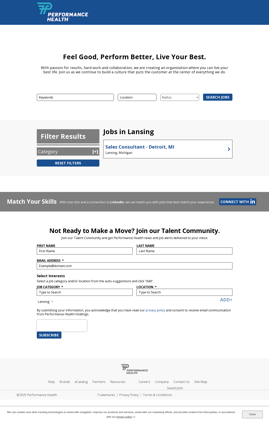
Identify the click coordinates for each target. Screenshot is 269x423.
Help (51, 382)
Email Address (50, 260)
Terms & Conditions (157, 395)
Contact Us (182, 382)
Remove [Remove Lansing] (52, 301)
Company (162, 382)
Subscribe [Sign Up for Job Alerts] (49, 335)
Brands (64, 382)
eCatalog (81, 382)
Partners (99, 382)
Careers (144, 382)
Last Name (145, 246)
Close (252, 414)
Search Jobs (217, 97)
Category (48, 151)
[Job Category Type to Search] (85, 292)
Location (147, 287)
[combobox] (137, 97)
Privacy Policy (129, 395)
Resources (117, 382)
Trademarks (106, 395)
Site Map (200, 382)
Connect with (237, 201)
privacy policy (156, 310)
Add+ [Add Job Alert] (226, 300)
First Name (46, 246)
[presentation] (62, 334)
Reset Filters (68, 163)
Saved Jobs (175, 388)
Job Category (50, 287)
